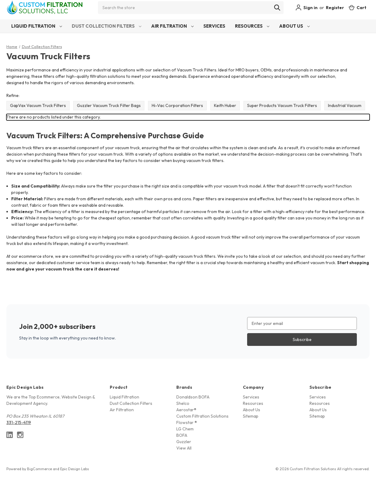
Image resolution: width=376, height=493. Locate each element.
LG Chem (185, 429)
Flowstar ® (186, 422)
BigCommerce (39, 469)
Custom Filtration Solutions (202, 416)
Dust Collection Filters (106, 26)
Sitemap (250, 416)
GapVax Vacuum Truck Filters (38, 105)
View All (183, 448)
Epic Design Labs (74, 469)
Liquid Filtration (36, 26)
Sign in (306, 8)
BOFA (181, 435)
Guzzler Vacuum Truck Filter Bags (109, 105)
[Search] (277, 7)
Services (214, 26)
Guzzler (183, 441)
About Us (294, 26)
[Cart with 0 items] (357, 7)
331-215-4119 (18, 422)
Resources (252, 26)
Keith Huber (225, 105)
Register (335, 7)
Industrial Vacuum (344, 105)
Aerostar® (186, 409)
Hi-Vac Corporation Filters (177, 105)
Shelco (182, 403)
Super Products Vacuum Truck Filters (282, 105)
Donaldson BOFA (192, 397)
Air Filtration (172, 26)
